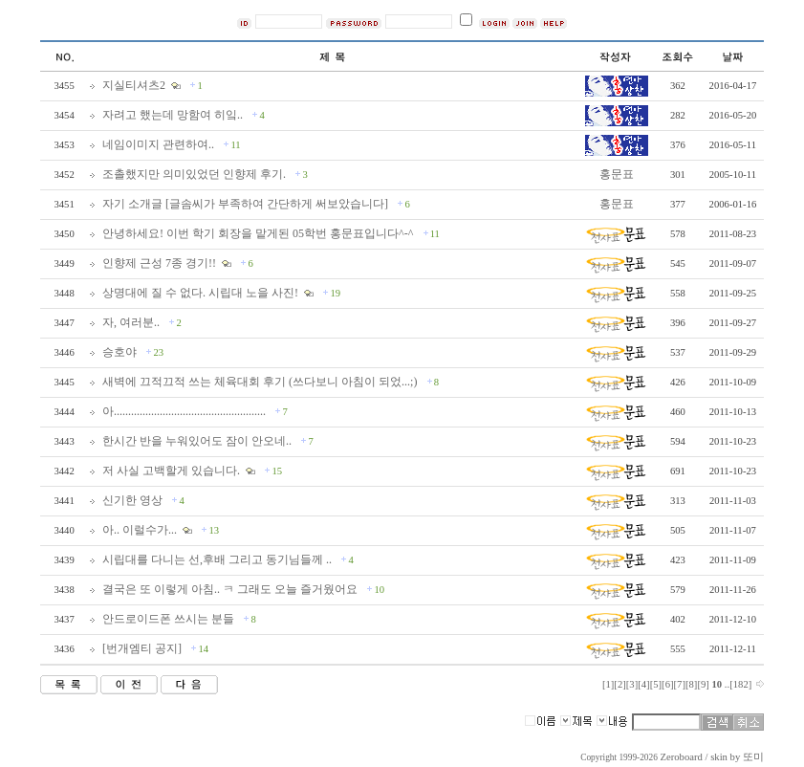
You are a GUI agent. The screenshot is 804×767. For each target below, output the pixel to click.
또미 (753, 757)
